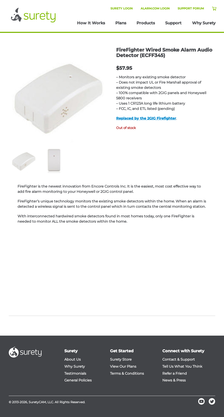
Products (145, 23)
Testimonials (75, 374)
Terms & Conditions (127, 374)
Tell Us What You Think (182, 367)
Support (173, 23)
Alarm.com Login (155, 8)
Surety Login (121, 8)
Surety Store (121, 360)
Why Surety (203, 23)
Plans (120, 23)
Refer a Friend (174, 374)
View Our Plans (123, 367)
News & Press (174, 380)
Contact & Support (178, 360)
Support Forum (191, 8)
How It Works (91, 23)
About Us (72, 360)
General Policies (78, 380)
